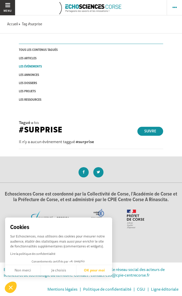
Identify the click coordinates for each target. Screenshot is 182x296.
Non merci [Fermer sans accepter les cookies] (23, 270)
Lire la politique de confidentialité (32, 253)
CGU (141, 289)
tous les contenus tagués (38, 50)
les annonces (29, 75)
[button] (11, 287)
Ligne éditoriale (164, 289)
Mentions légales (62, 289)
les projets (27, 91)
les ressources (30, 100)
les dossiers (28, 83)
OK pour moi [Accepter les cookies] (94, 270)
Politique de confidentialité (107, 289)
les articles (27, 58)
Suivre (150, 131)
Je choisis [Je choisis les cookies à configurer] (58, 270)
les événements (30, 66)
